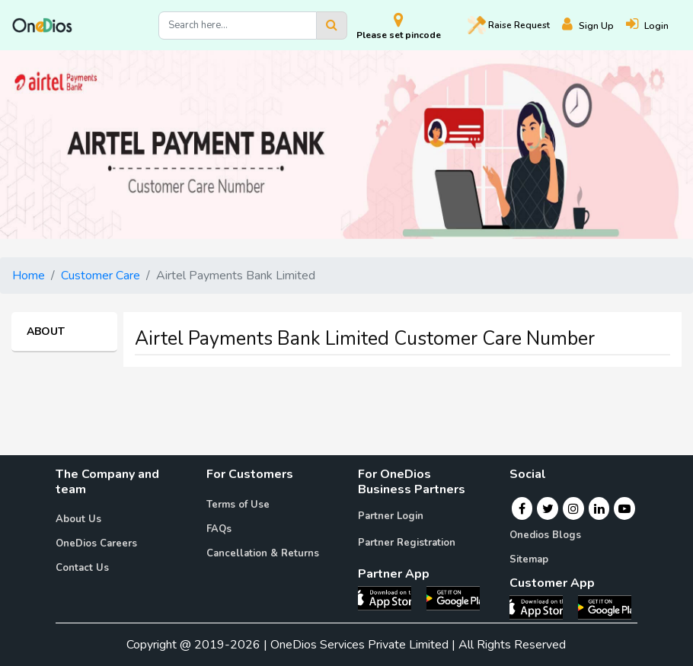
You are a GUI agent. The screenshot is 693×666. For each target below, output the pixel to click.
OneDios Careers (96, 543)
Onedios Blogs (545, 535)
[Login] (653, 25)
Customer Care (100, 275)
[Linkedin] (599, 508)
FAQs (219, 529)
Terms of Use (238, 504)
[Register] (594, 25)
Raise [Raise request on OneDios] (509, 25)
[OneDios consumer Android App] (604, 606)
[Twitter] (548, 508)
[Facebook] (522, 508)
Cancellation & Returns (262, 553)
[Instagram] (573, 508)
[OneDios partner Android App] (453, 597)
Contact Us (82, 568)
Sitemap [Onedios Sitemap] (528, 559)
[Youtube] (624, 508)
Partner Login (390, 516)
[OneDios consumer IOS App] (542, 606)
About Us (78, 519)
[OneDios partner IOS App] (390, 597)
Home (28, 275)
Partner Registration (406, 543)
